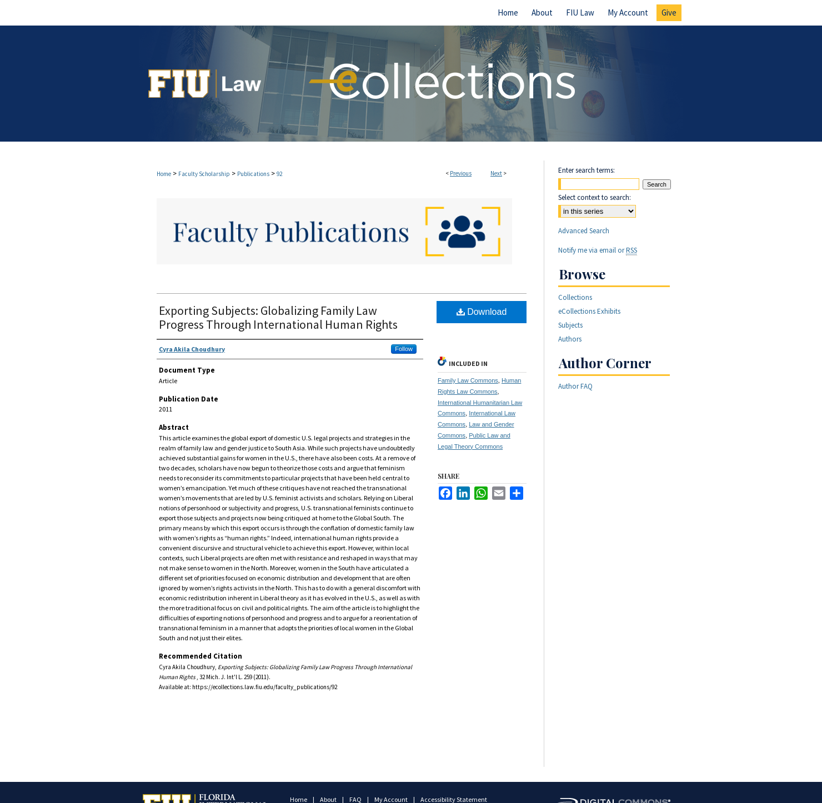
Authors (570, 339)
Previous (461, 173)
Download (482, 312)
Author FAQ (575, 386)
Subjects (570, 325)
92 (279, 174)
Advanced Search (583, 230)
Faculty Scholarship (204, 174)
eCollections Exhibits (589, 311)
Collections (575, 297)
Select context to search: (594, 197)
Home (164, 174)
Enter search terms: (586, 170)
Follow (404, 348)
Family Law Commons (468, 380)
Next (496, 173)
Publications (253, 174)
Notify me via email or (597, 250)
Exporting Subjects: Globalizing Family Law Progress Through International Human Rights (278, 317)
